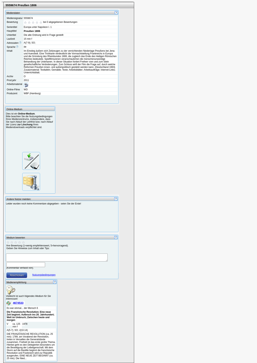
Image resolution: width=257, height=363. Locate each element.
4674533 (18, 302)
